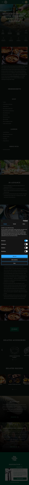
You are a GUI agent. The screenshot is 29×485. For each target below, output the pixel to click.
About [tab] (24, 223)
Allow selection (14, 259)
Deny (14, 263)
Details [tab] (14, 223)
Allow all (14, 256)
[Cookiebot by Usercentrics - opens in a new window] (22, 221)
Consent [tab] (5, 223)
